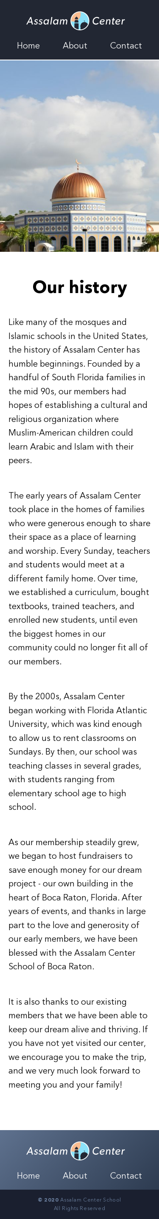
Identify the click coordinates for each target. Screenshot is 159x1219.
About (75, 45)
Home (28, 45)
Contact (126, 45)
